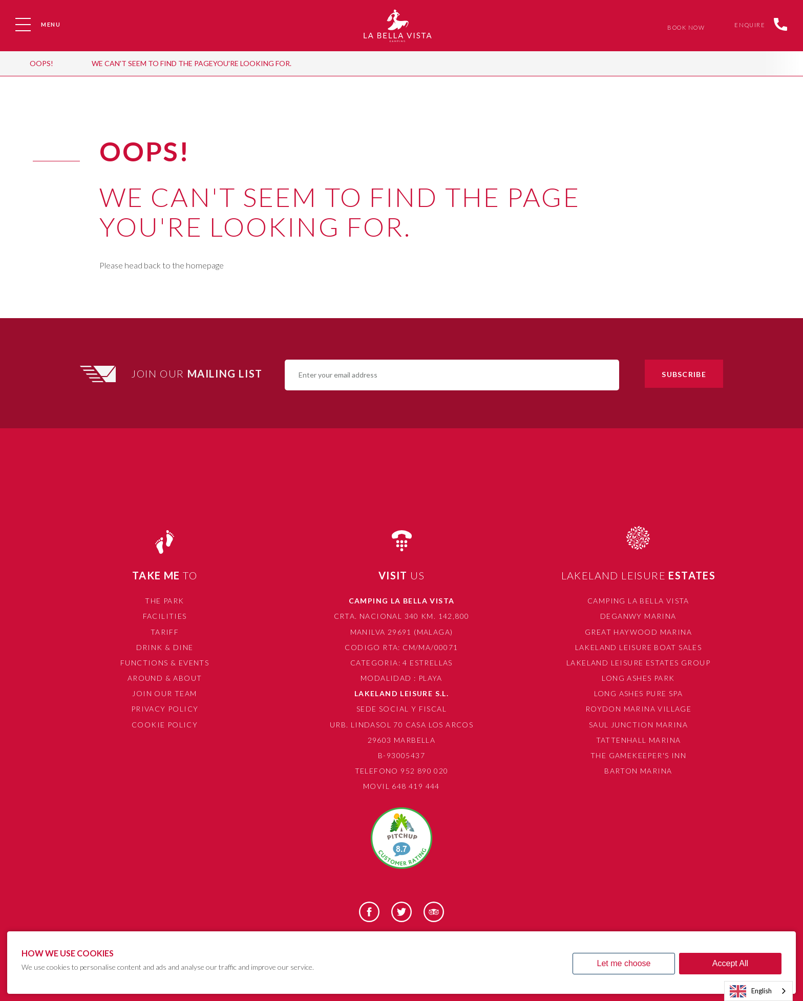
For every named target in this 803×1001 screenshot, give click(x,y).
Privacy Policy (165, 708)
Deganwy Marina (638, 616)
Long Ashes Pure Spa (638, 693)
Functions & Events (164, 662)
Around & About (165, 678)
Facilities (165, 616)
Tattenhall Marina (638, 740)
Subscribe (684, 374)
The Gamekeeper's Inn (638, 755)
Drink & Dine (165, 647)
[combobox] (758, 991)
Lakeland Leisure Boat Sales (638, 647)
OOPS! (41, 63)
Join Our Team (164, 693)
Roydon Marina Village (638, 708)
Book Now (684, 27)
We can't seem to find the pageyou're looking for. (191, 63)
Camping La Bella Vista (638, 600)
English (751, 991)
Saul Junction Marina (638, 724)
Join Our (198, 373)
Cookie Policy (165, 724)
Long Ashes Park (638, 678)
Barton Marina (638, 770)
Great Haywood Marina (638, 632)
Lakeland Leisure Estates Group (638, 662)
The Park (164, 600)
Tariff (165, 632)
